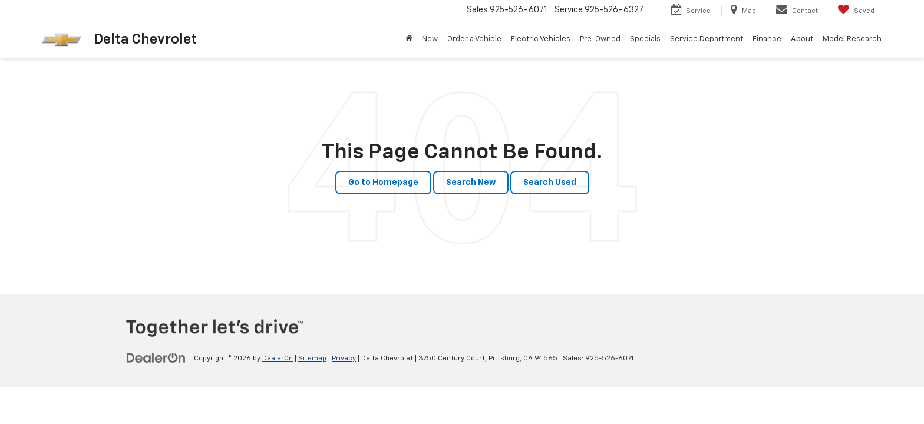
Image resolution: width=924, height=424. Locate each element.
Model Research (852, 39)
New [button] (430, 39)
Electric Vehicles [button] (540, 39)
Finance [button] (767, 39)
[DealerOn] (156, 358)
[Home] (409, 39)
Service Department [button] (706, 39)
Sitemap (312, 358)
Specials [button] (645, 39)
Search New (471, 182)
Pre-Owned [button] (600, 39)
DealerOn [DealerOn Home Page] (277, 358)
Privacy (344, 358)
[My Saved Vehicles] (856, 10)
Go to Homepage (383, 182)
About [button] (802, 39)
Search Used (549, 182)
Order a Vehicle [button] (474, 39)
